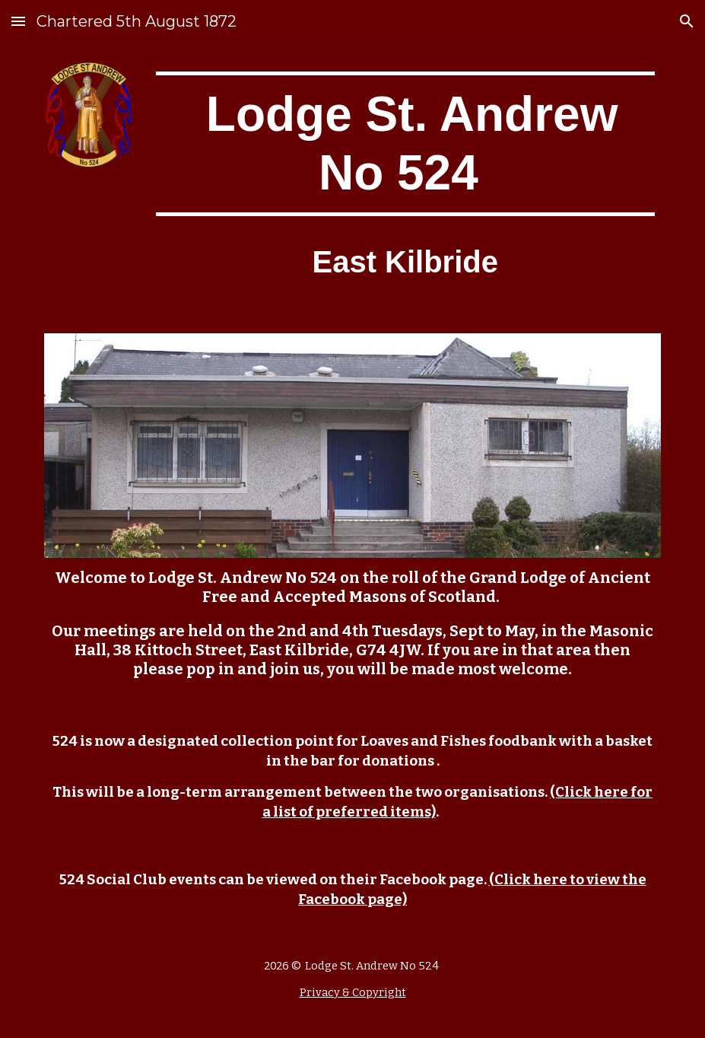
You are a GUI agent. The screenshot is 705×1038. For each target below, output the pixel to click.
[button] (18, 21)
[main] (405, 144)
